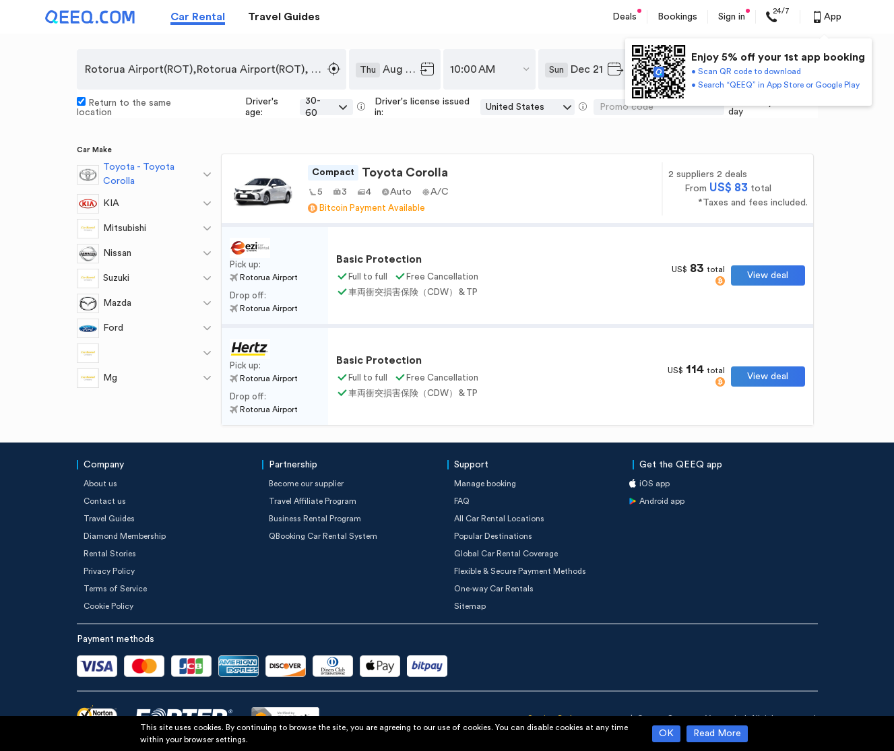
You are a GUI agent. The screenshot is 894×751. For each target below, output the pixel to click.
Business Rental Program (315, 519)
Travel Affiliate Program (312, 501)
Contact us (105, 501)
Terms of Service (115, 589)
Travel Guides (284, 16)
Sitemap (470, 606)
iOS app (654, 484)
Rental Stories (110, 554)
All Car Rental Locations (499, 519)
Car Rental (197, 16)
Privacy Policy (109, 571)
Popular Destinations (493, 536)
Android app (661, 501)
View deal (767, 275)
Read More (717, 733)
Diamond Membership (125, 536)
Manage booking (485, 484)
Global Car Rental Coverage (506, 554)
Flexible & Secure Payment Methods (520, 571)
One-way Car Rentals (494, 589)
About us (100, 484)
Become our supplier (306, 484)
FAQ (462, 501)
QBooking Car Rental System (323, 536)
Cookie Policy (108, 606)
